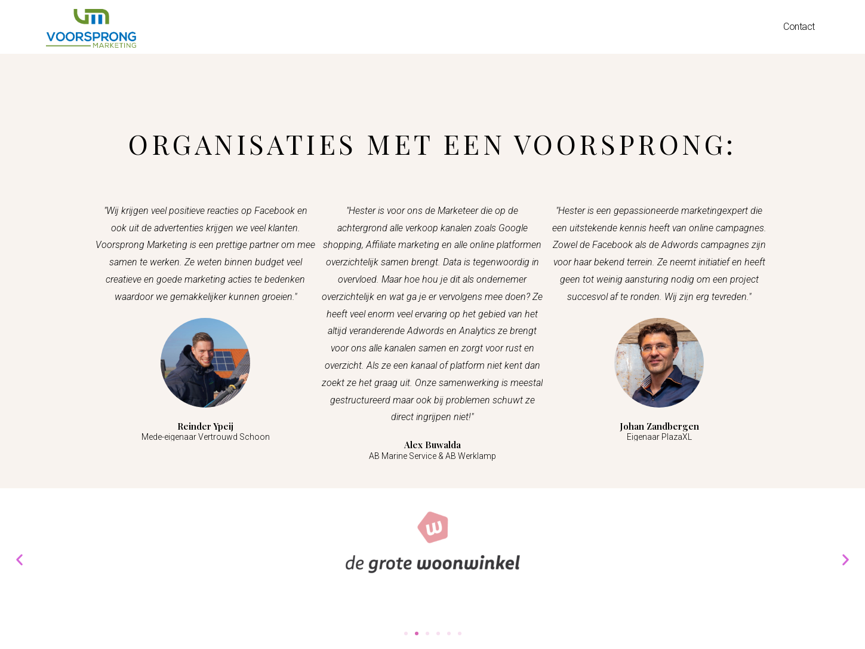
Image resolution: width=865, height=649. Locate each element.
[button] (406, 633)
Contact (799, 26)
